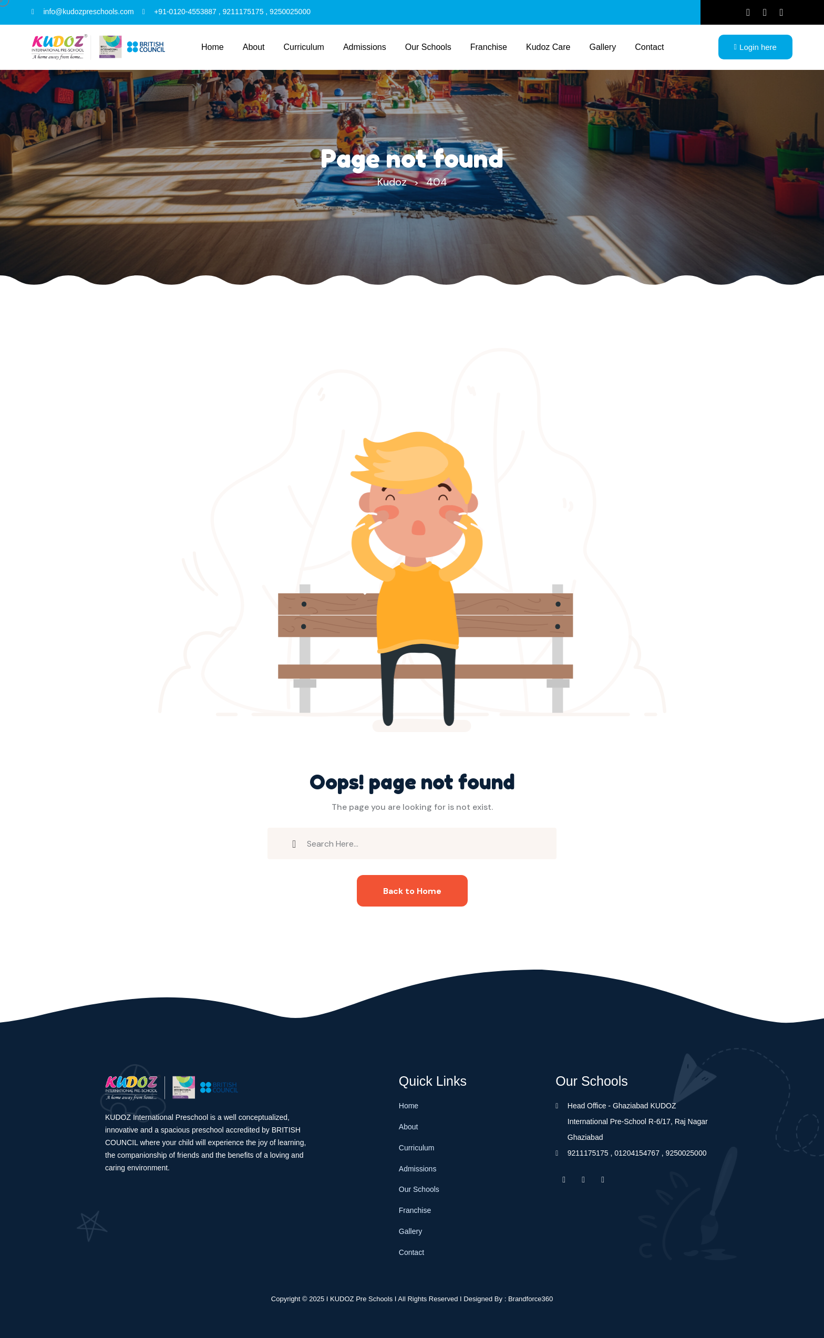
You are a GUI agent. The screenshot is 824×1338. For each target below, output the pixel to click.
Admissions (364, 47)
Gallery (603, 47)
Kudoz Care (548, 47)
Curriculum (304, 47)
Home (212, 47)
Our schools (428, 47)
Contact (649, 47)
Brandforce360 (530, 1299)
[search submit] (294, 842)
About (254, 47)
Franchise (488, 47)
